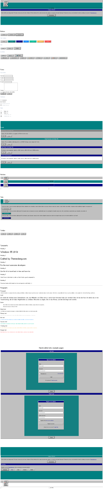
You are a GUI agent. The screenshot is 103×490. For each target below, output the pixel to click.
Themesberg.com (93, 12)
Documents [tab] (6, 203)
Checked (3, 103)
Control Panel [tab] (7, 202)
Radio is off (5, 112)
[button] (5, 1)
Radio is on (5, 114)
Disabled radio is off (7, 115)
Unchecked (4, 101)
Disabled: (2, 77)
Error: (1, 81)
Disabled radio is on (7, 117)
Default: (2, 75)
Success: (2, 79)
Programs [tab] (6, 201)
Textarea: (2, 91)
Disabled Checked (5, 106)
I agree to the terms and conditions (8, 93)
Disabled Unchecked (6, 104)
